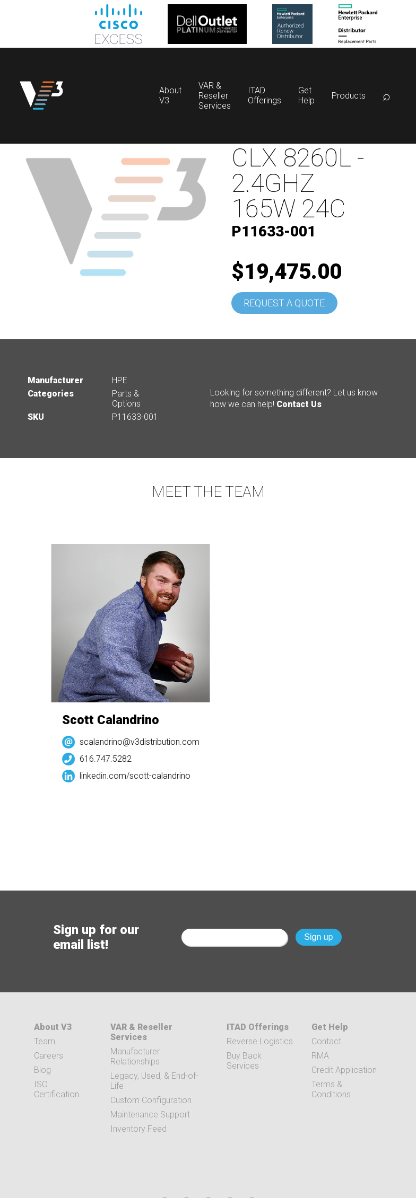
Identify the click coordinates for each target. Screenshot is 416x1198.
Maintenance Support (150, 1114)
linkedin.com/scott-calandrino (138, 776)
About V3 (53, 1027)
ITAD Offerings (264, 95)
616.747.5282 (109, 759)
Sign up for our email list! (96, 937)
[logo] (41, 95)
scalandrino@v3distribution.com (143, 742)
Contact (326, 1041)
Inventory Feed (138, 1129)
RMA (320, 1056)
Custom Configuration (151, 1100)
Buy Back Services (244, 1061)
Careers (48, 1056)
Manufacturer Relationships (135, 1056)
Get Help (306, 95)
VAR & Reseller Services (214, 96)
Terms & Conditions (331, 1089)
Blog (42, 1070)
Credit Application (344, 1070)
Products (349, 96)
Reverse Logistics (260, 1041)
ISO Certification (56, 1089)
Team (44, 1041)
